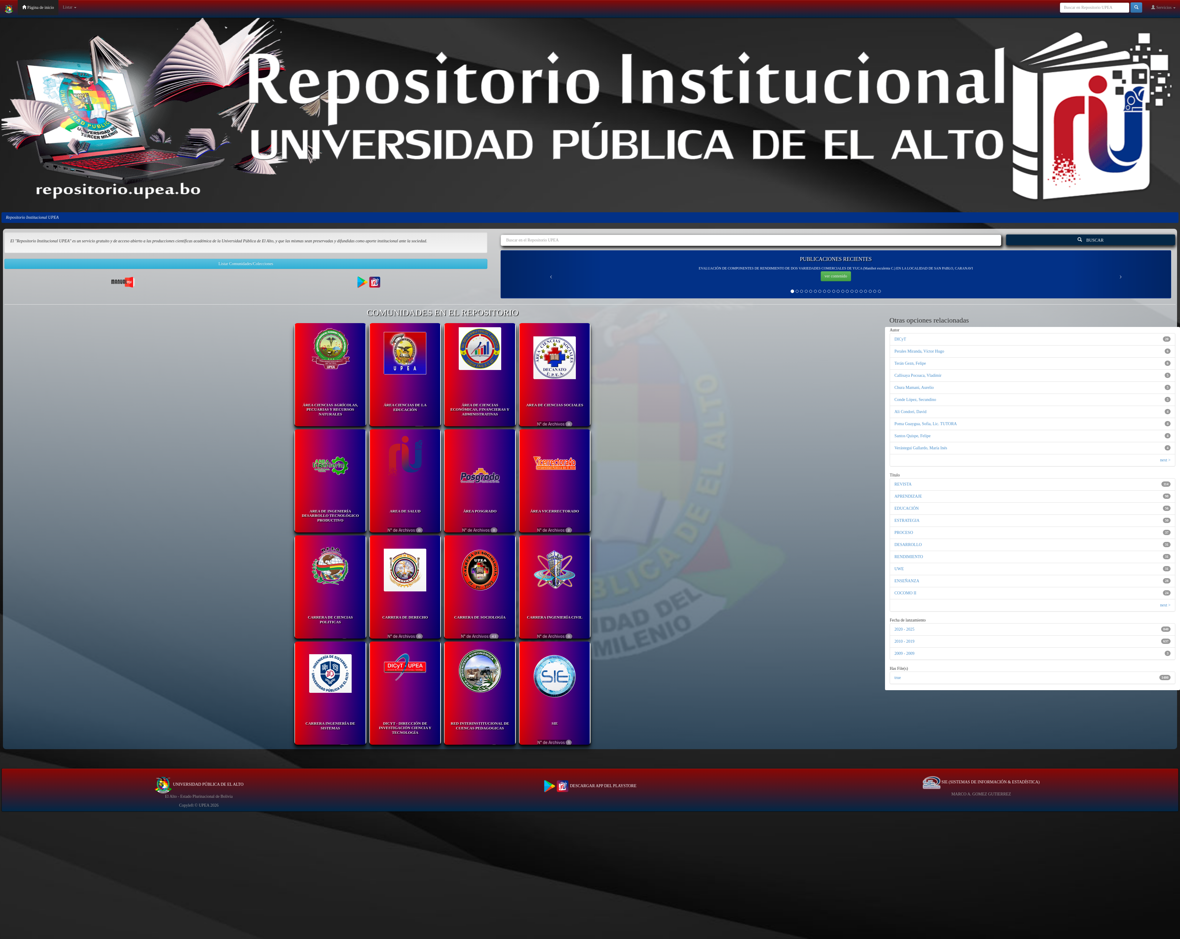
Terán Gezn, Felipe (910, 363)
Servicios (1163, 7)
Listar (69, 7)
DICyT (900, 339)
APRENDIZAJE (908, 496)
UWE (899, 569)
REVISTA (903, 484)
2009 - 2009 (904, 653)
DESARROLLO (908, 544)
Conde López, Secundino (915, 399)
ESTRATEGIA (907, 520)
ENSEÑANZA (906, 581)
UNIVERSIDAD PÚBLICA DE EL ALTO (199, 784)
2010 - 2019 (904, 641)
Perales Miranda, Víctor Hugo (919, 351)
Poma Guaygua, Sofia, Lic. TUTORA (925, 424)
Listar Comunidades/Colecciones (246, 264)
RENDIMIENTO (908, 557)
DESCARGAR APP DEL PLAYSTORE (590, 786)
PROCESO (903, 532)
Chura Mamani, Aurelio (914, 387)
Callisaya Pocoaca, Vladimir (918, 375)
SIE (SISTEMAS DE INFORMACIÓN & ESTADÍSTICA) (981, 782)
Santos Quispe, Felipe (912, 436)
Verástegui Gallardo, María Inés (920, 448)
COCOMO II (905, 593)
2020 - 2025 (904, 629)
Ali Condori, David (910, 412)
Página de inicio (38, 7)
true (897, 677)
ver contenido (836, 276)
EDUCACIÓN (906, 508)
